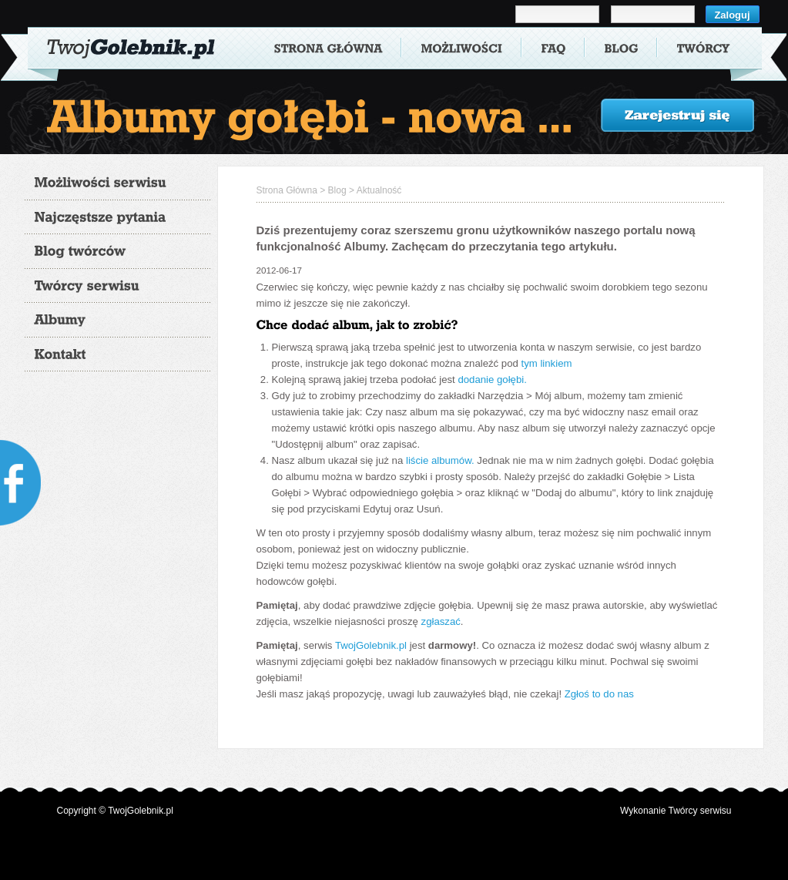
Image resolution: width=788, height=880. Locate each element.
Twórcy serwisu (699, 810)
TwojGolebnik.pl (371, 645)
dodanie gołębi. (492, 379)
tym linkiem (546, 363)
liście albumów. (440, 460)
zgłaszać (441, 621)
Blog (337, 190)
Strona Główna (287, 190)
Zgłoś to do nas (599, 694)
